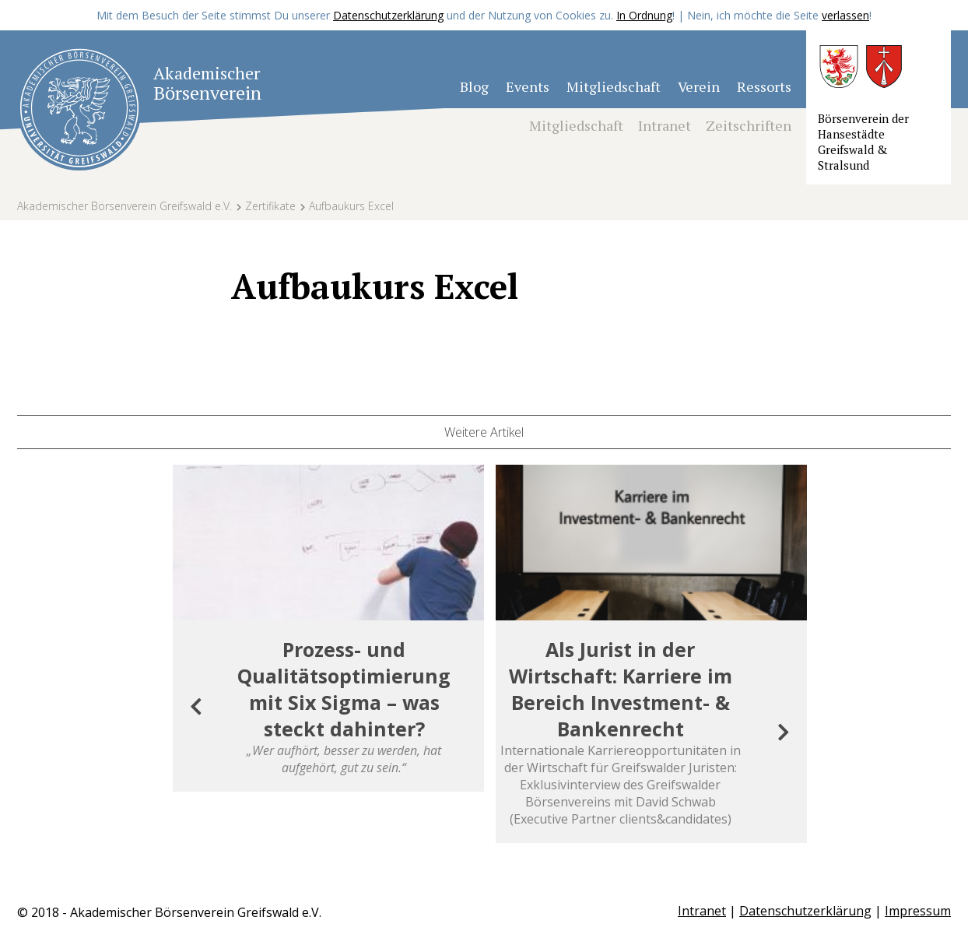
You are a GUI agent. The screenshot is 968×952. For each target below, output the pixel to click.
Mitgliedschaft (613, 86)
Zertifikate (270, 205)
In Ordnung (644, 15)
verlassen (845, 15)
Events (527, 86)
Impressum (918, 910)
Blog (474, 86)
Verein (699, 86)
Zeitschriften (748, 125)
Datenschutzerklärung (388, 15)
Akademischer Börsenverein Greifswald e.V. (124, 205)
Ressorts (764, 86)
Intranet (664, 125)
